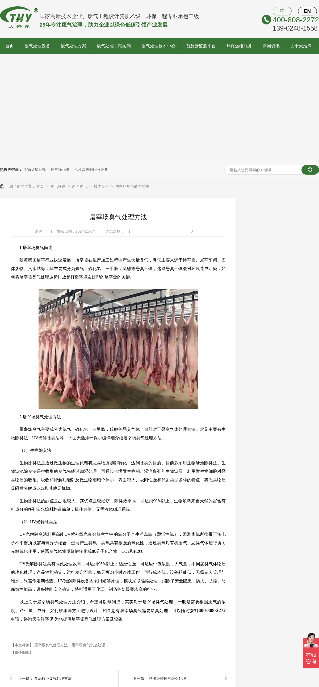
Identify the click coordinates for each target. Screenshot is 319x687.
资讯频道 (58, 186)
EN (307, 11)
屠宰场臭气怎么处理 (88, 645)
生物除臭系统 (34, 169)
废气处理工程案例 (114, 46)
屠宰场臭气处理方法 (132, 186)
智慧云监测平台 (201, 46)
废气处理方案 (73, 46)
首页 (9, 46)
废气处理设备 (37, 46)
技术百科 (102, 186)
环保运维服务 (239, 46)
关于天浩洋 (301, 46)
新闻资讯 (271, 46)
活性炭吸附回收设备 (91, 169)
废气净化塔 (60, 169)
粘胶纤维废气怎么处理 (167, 678)
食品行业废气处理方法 (53, 678)
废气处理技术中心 (158, 46)
